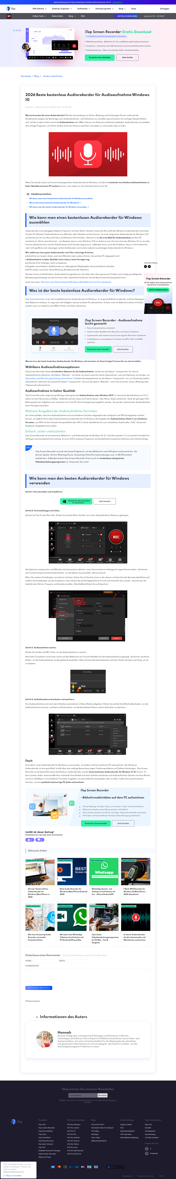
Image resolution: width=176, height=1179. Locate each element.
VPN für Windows (73, 1125)
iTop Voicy (42, 1134)
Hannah (29, 107)
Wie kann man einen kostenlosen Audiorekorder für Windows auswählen (61, 198)
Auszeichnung (150, 1134)
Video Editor (57, 16)
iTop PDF (41, 1147)
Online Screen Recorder (47, 1154)
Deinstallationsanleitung (129, 1138)
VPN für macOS (73, 1128)
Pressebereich (150, 1131)
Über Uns (148, 1125)
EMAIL (63, 961)
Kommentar (32, 966)
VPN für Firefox (73, 1144)
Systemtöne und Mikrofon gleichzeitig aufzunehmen (49, 378)
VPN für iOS (71, 1134)
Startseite (26, 76)
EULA (161, 1176)
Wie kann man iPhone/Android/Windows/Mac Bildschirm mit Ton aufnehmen (76, 282)
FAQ (83, 16)
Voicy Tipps (95, 1138)
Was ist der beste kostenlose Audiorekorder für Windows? (55, 203)
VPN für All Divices (74, 1154)
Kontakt (148, 1128)
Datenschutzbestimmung (13, 1172)
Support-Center (126, 1125)
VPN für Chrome (73, 1141)
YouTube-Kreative (151, 1138)
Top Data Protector (45, 1144)
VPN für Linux (72, 1147)
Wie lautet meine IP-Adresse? (102, 1128)
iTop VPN (42, 1125)
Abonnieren (102, 1095)
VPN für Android (73, 1138)
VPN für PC (71, 1131)
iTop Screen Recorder (35, 299)
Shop (133, 9)
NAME (29, 961)
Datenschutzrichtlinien (146, 1176)
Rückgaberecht (127, 1176)
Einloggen (164, 9)
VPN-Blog (95, 1131)
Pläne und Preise (44, 1157)
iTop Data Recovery (46, 1141)
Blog (36, 76)
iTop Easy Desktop (45, 1131)
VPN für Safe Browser (75, 1151)
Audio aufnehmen (53, 76)
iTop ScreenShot (44, 1138)
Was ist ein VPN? (97, 1125)
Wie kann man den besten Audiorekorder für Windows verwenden (59, 207)
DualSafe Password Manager (49, 1151)
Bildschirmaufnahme (99, 1141)
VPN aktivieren (126, 1134)
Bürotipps (95, 1134)
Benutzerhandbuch (127, 1131)
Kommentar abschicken (39, 988)
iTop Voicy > (117, 2)
